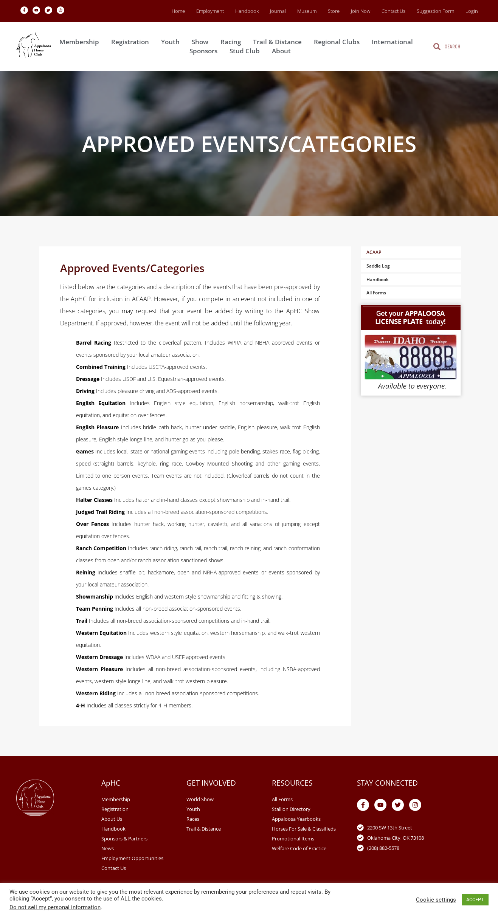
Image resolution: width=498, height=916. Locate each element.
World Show (200, 799)
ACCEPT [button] (475, 899)
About (283, 50)
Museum (306, 11)
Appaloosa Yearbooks (296, 818)
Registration (132, 41)
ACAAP (373, 252)
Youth (172, 41)
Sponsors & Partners (124, 838)
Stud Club (247, 50)
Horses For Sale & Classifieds (304, 828)
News (107, 848)
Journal (278, 11)
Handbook (247, 11)
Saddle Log (378, 266)
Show (202, 41)
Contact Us (393, 11)
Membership (81, 41)
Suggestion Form (435, 11)
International (394, 41)
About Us (111, 818)
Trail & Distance (279, 41)
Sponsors (205, 50)
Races (192, 818)
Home (178, 11)
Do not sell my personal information (55, 907)
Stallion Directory (291, 809)
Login (471, 11)
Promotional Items (293, 838)
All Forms (376, 292)
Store (334, 11)
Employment (210, 11)
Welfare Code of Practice (299, 848)
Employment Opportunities (132, 858)
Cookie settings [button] (436, 899)
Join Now (360, 11)
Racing (232, 41)
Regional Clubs (338, 41)
